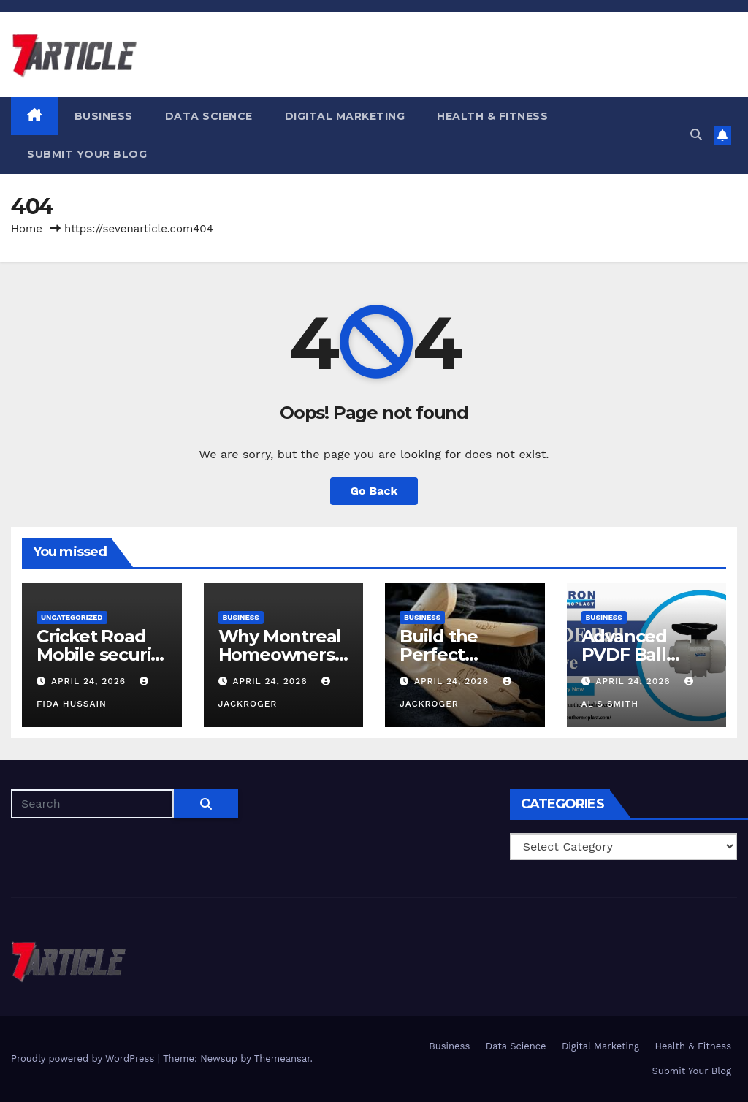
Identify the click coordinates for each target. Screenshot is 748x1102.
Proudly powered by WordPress (84, 1058)
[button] (696, 135)
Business (104, 116)
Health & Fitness (492, 116)
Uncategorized (72, 617)
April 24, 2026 (90, 681)
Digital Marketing (345, 116)
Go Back (374, 491)
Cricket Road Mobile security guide (102, 654)
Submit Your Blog (87, 154)
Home (26, 228)
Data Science (209, 116)
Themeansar (282, 1058)
